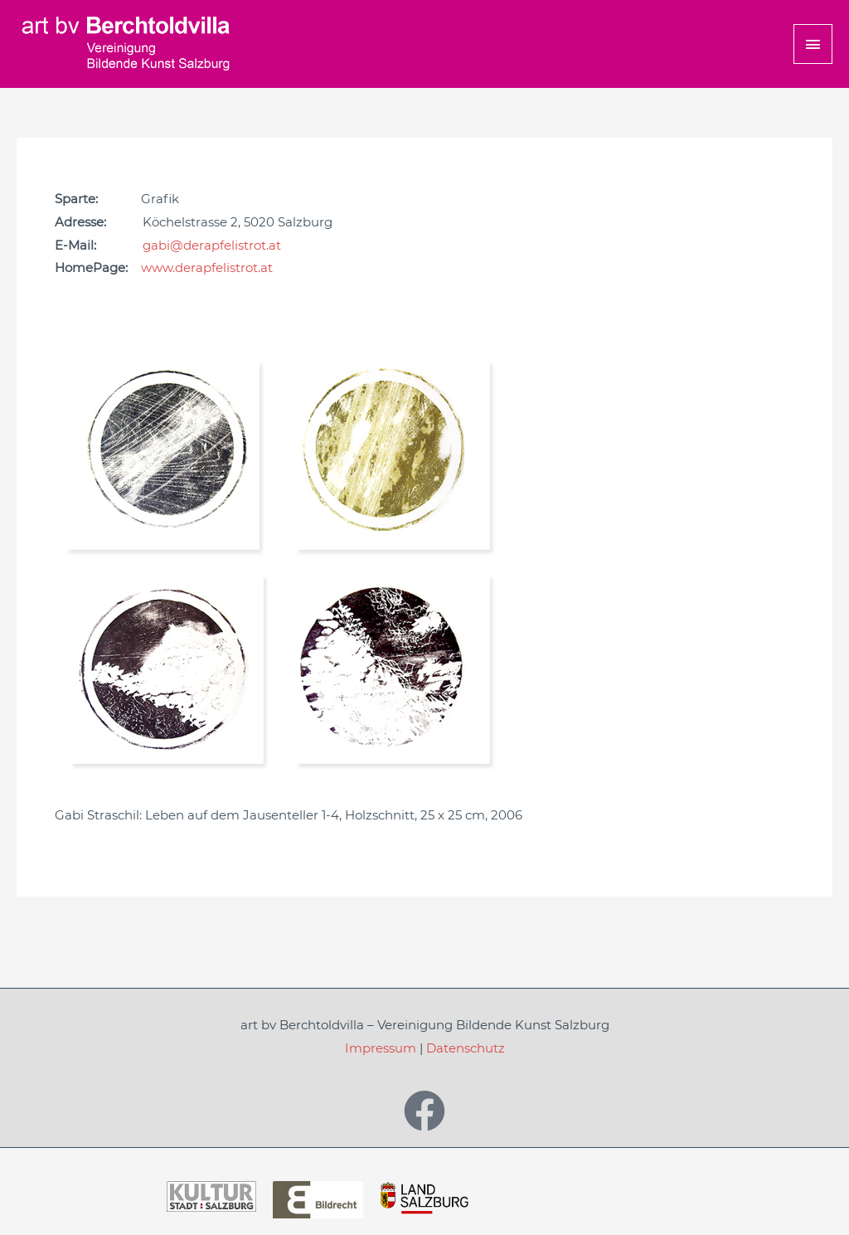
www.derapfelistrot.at (207, 267)
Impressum (380, 1048)
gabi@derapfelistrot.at (212, 245)
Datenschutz (465, 1048)
